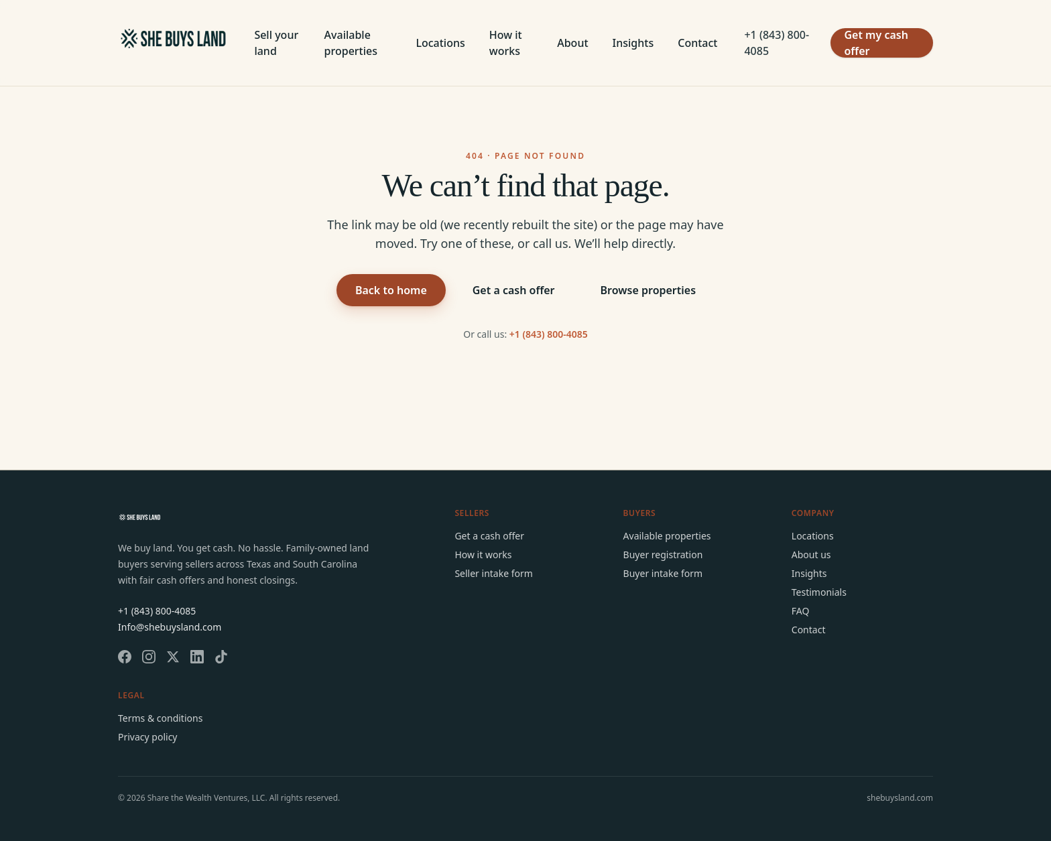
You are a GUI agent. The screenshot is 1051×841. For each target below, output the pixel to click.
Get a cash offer (514, 290)
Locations (440, 43)
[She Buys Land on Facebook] (124, 656)
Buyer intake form (663, 573)
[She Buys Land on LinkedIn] (197, 656)
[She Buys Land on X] (173, 656)
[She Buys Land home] (172, 43)
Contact (697, 43)
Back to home (391, 290)
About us (811, 554)
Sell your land (276, 42)
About (572, 43)
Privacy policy (148, 736)
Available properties (350, 42)
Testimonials (819, 592)
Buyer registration (663, 554)
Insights (633, 43)
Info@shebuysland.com (169, 627)
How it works (505, 42)
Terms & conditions (160, 718)
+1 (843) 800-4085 (776, 42)
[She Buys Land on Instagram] (149, 656)
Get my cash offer (876, 43)
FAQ (801, 610)
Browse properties (648, 290)
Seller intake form (493, 573)
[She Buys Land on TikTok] (221, 656)
